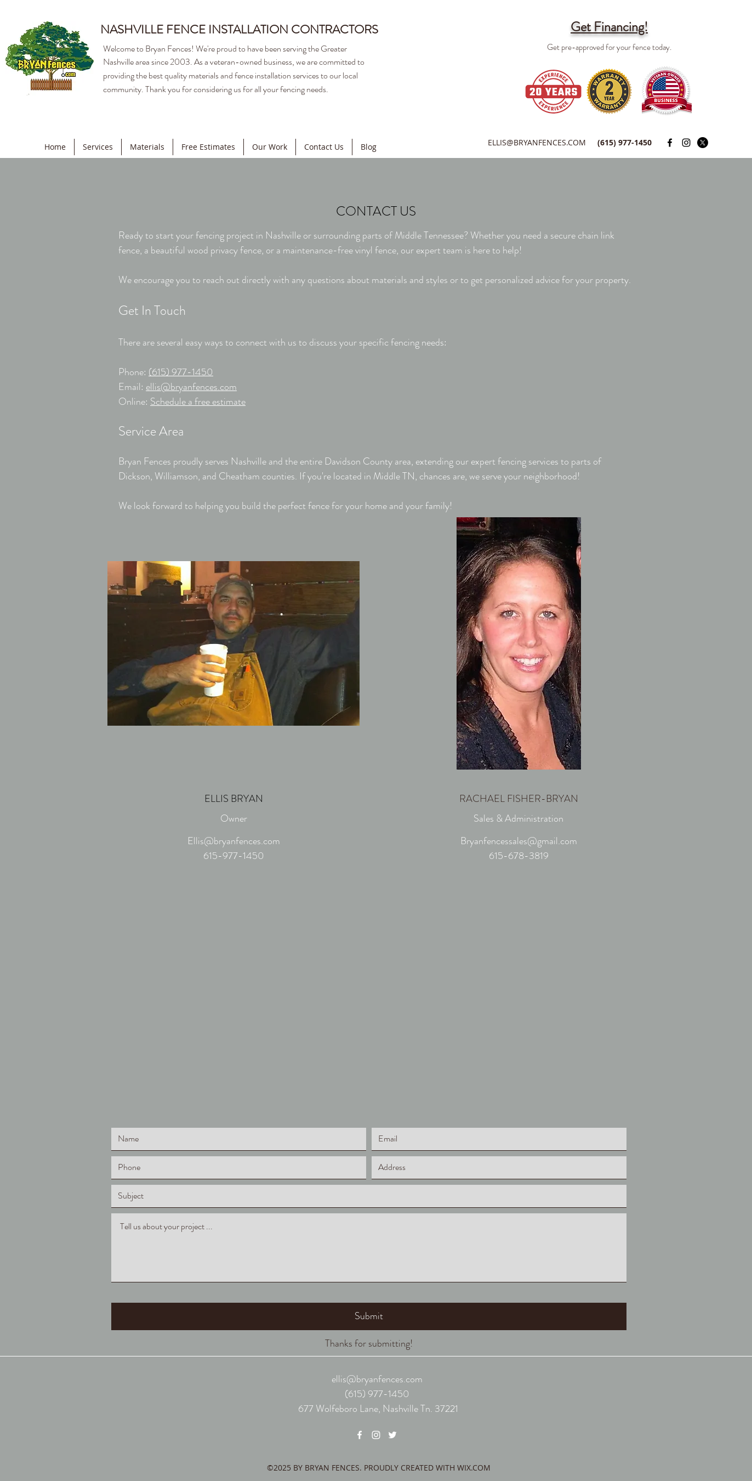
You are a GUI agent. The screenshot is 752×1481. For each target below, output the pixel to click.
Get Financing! (609, 27)
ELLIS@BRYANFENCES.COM (537, 142)
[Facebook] (669, 142)
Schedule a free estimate (198, 401)
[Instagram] (686, 142)
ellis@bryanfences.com (191, 387)
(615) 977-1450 (181, 372)
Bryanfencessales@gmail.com (518, 841)
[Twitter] (702, 142)
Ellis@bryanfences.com (233, 841)
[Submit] (368, 1316)
